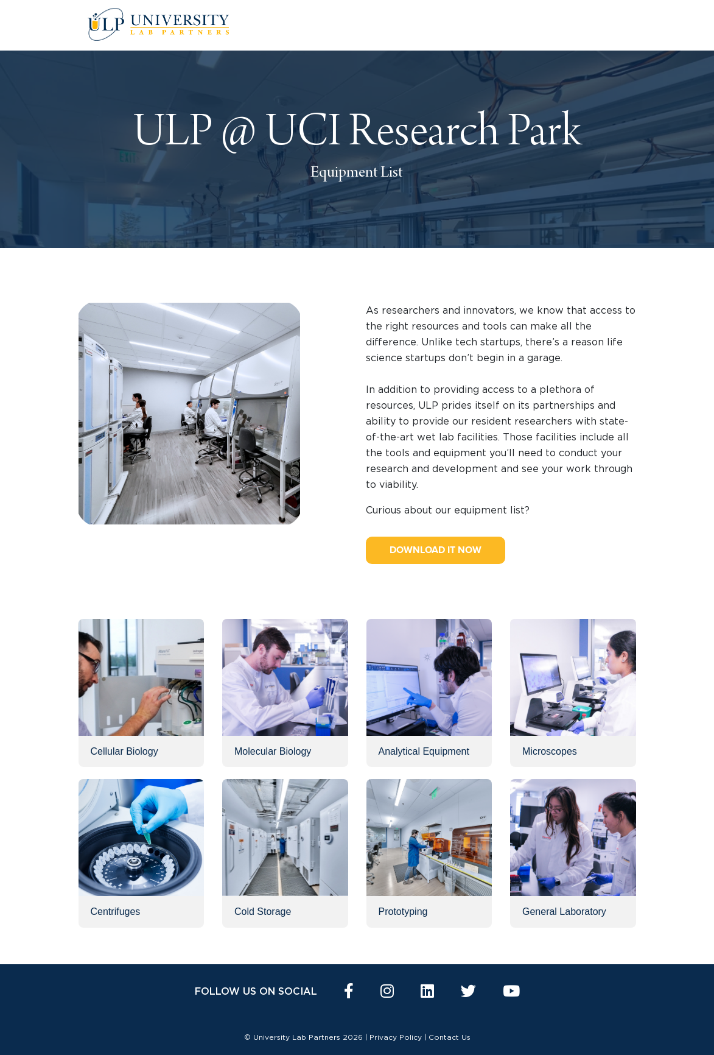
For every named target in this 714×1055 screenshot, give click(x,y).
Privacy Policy (395, 1037)
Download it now (435, 550)
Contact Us (450, 1037)
